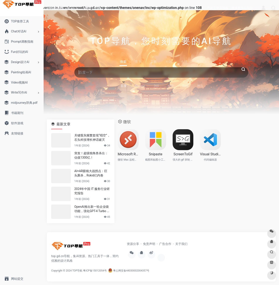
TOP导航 (77, 270)
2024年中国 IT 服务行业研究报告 (92, 191)
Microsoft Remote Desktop (128, 154)
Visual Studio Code (210, 154)
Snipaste (155, 154)
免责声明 (149, 244)
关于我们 (181, 244)
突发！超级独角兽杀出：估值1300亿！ (91, 155)
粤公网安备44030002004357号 (128, 270)
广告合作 (165, 244)
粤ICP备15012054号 (95, 270)
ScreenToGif (183, 154)
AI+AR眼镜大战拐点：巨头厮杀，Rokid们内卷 (90, 173)
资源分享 (133, 244)
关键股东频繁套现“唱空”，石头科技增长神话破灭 (92, 137)
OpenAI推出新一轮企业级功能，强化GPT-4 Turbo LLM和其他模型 (91, 209)
